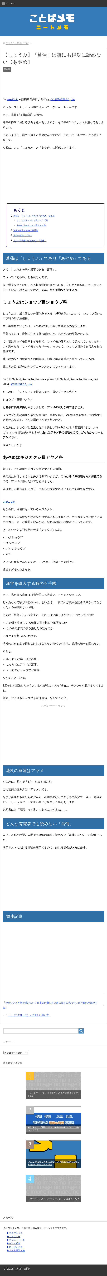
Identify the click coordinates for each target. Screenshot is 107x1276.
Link (77, 99)
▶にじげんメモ (15, 1247)
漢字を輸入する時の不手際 (27, 230)
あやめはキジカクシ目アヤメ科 (34, 225)
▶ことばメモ (13, 1236)
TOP (17, 43)
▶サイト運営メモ (16, 1250)
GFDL (6, 501)
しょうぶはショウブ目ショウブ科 (35, 220)
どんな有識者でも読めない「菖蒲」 (32, 240)
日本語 (7, 69)
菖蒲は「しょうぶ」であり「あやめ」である (37, 215)
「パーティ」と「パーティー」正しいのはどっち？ (53, 1199)
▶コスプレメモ (15, 1233)
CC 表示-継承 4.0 (63, 99)
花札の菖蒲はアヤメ (24, 235)
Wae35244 (13, 99)
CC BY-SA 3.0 (19, 384)
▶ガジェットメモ (16, 1240)
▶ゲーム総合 (13, 1243)
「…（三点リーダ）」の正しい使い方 (31, 1015)
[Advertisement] (53, 86)
